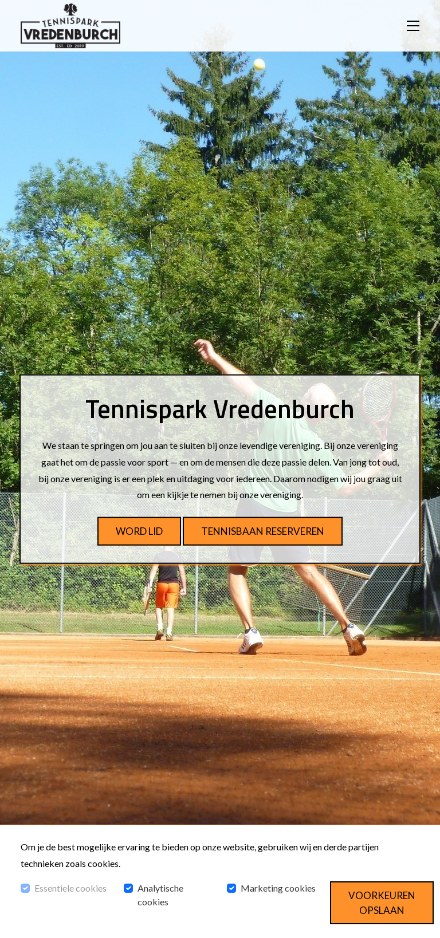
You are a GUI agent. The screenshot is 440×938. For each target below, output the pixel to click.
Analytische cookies (160, 894)
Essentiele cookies (70, 887)
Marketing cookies (278, 887)
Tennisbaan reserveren (262, 531)
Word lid (139, 531)
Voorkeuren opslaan (381, 902)
